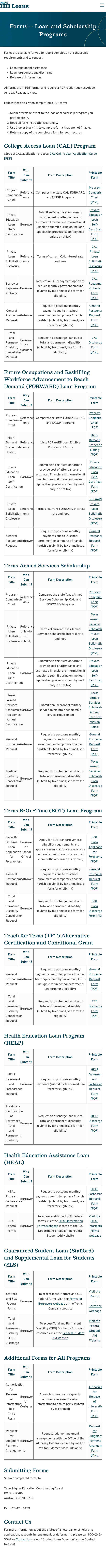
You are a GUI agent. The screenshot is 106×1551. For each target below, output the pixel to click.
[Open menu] (102, 5)
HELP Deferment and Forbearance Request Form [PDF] (97, 1084)
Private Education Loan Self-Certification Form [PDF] (97, 224)
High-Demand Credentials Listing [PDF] (96, 445)
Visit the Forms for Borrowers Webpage (96, 1301)
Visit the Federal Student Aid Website (94, 1330)
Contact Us (23, 1540)
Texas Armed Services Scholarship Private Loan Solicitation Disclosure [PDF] (96, 634)
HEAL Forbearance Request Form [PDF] (97, 1199)
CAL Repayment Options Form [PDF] (96, 288)
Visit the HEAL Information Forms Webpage (96, 1226)
